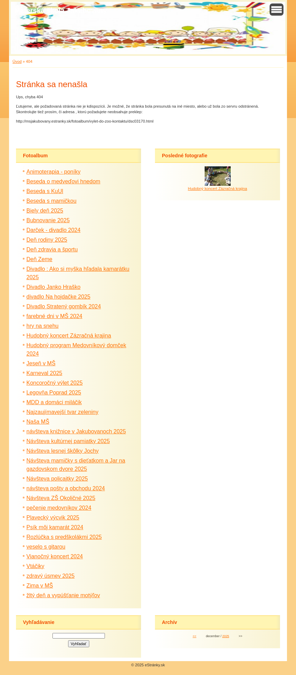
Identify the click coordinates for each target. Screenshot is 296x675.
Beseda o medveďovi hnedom (63, 181)
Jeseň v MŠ (41, 363)
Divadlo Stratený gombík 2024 (63, 306)
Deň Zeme (39, 259)
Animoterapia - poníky (53, 172)
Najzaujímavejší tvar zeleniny (62, 412)
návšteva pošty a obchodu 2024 (65, 488)
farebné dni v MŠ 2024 (54, 316)
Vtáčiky (35, 566)
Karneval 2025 (44, 373)
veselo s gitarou (45, 547)
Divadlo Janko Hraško (53, 287)
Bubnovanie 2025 (48, 220)
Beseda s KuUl (44, 191)
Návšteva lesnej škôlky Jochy (62, 451)
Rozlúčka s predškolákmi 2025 (64, 537)
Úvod (17, 61)
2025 (225, 636)
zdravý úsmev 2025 (50, 576)
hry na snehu (42, 326)
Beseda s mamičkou (51, 201)
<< (194, 636)
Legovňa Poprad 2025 (53, 392)
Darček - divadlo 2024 (53, 230)
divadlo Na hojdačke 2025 (58, 297)
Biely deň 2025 (44, 211)
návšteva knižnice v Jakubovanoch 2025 (76, 431)
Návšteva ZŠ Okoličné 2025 (60, 498)
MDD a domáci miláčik (54, 402)
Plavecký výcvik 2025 (52, 517)
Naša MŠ (37, 422)
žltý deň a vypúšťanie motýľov (63, 595)
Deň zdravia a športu (52, 249)
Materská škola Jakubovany (60, 10)
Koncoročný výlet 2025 (54, 383)
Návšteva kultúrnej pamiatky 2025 (68, 441)
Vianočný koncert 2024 (54, 556)
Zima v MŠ (39, 586)
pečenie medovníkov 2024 (58, 508)
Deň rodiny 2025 (46, 240)
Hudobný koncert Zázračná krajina (68, 336)
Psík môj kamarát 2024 (54, 527)
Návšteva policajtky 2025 (57, 479)
